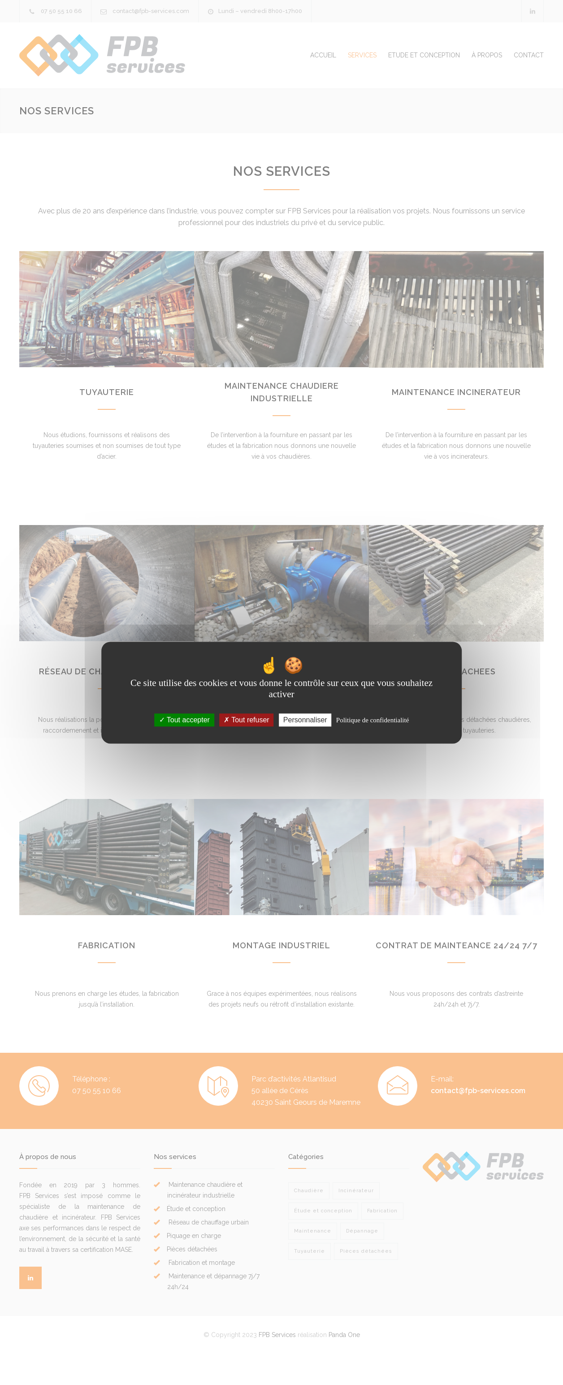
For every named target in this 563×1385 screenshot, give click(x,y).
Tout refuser (246, 720)
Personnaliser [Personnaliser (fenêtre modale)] (305, 720)
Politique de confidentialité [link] (372, 720)
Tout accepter (184, 720)
